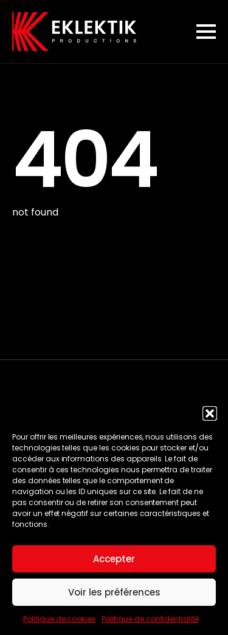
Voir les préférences (114, 592)
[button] (210, 413)
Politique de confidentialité (150, 619)
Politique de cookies (59, 619)
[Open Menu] (206, 31)
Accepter (114, 558)
